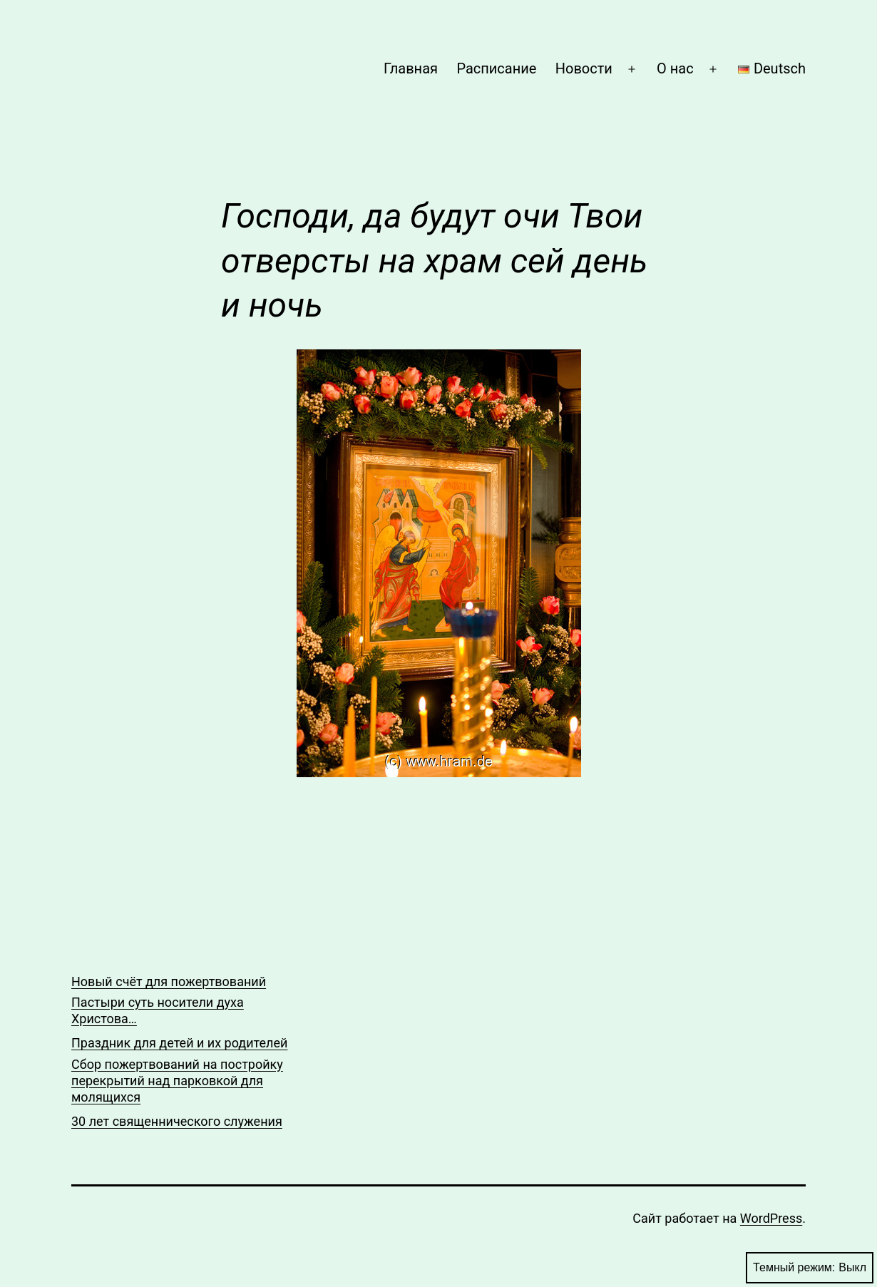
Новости (583, 68)
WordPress (771, 1218)
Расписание (496, 68)
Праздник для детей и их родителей (179, 1042)
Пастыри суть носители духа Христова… (157, 1010)
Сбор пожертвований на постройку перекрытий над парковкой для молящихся (177, 1081)
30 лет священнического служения (176, 1121)
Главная (411, 68)
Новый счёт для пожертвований (168, 981)
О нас (675, 68)
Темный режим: (809, 1267)
